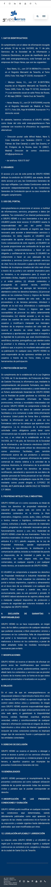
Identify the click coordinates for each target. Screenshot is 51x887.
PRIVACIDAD (13, 884)
